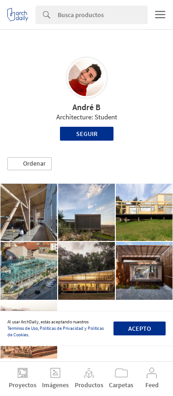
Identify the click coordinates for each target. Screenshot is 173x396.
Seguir (86, 134)
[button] (29, 163)
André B (86, 107)
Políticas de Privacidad (62, 328)
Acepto (139, 328)
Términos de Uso (22, 328)
